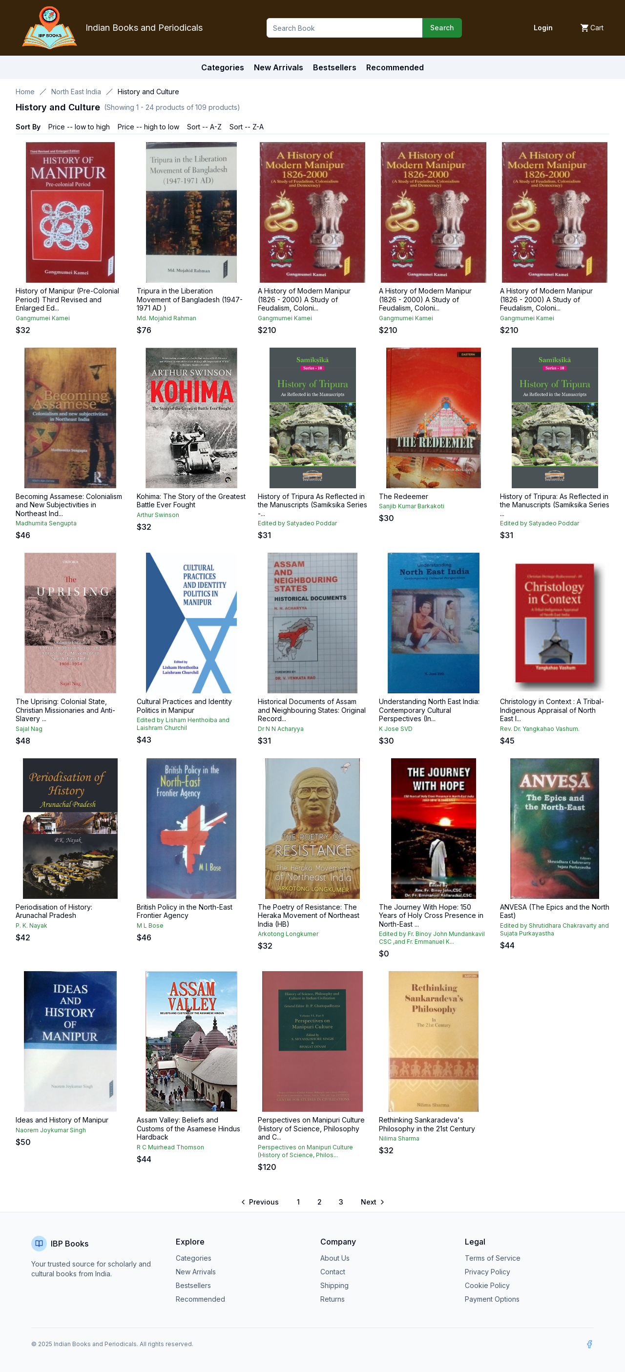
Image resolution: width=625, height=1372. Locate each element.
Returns (332, 1299)
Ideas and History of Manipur (62, 1120)
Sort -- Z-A (246, 127)
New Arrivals (196, 1272)
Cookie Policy (487, 1285)
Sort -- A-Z (204, 127)
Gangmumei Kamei (43, 318)
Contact (332, 1272)
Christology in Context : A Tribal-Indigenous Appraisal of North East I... (552, 710)
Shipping (334, 1285)
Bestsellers (193, 1285)
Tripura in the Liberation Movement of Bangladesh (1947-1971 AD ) (190, 299)
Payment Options (492, 1299)
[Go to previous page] (260, 1202)
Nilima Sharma (399, 1138)
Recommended (200, 1299)
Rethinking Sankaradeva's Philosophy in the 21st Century (427, 1124)
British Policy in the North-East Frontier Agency (184, 911)
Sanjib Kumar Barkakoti (411, 506)
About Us (335, 1258)
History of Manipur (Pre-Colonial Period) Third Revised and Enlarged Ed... (67, 299)
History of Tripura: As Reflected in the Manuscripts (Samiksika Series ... (554, 505)
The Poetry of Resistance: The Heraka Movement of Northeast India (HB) (308, 915)
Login (543, 27)
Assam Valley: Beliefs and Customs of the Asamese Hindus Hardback (188, 1128)
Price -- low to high (79, 127)
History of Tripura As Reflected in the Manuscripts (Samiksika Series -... (312, 505)
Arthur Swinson (158, 515)
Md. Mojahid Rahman (166, 318)
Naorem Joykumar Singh (51, 1130)
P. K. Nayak (31, 925)
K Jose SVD (396, 728)
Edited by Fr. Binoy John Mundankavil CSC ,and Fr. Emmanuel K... (432, 937)
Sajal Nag (29, 728)
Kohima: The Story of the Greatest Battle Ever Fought (191, 500)
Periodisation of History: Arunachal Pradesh (54, 911)
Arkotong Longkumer (288, 933)
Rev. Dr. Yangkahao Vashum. (540, 728)
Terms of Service (493, 1258)
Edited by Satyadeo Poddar (297, 523)
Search (442, 27)
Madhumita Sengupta (46, 523)
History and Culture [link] (148, 91)
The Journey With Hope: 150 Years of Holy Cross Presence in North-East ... (431, 915)
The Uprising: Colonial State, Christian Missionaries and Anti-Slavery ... (65, 710)
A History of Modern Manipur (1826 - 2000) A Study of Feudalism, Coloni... (304, 299)
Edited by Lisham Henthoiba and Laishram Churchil (183, 723)
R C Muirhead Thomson (170, 1147)
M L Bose (150, 925)
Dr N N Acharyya (281, 728)
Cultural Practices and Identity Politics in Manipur (184, 705)
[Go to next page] (372, 1202)
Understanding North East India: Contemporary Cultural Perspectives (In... (429, 710)
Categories (222, 67)
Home (25, 91)
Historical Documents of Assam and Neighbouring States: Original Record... (312, 710)
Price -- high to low (148, 127)
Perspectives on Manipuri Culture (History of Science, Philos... (305, 1151)
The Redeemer (403, 496)
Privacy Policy (487, 1272)
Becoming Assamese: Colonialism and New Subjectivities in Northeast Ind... (69, 505)
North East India (76, 91)
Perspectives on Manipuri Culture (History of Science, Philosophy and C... (311, 1128)
